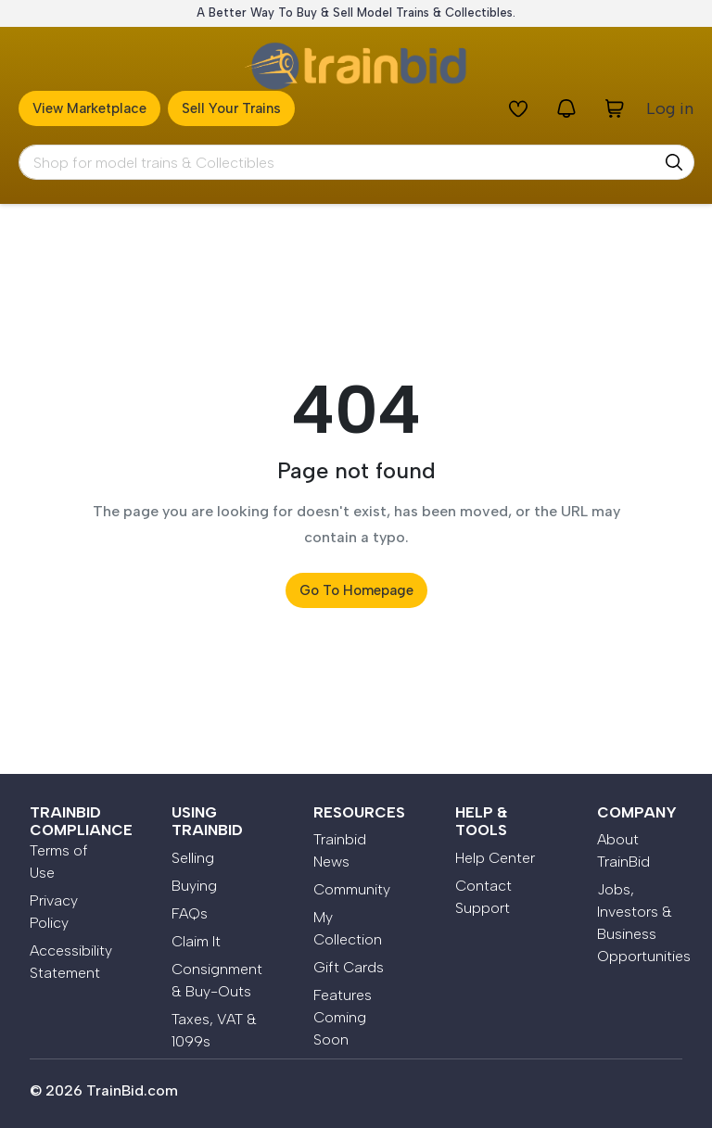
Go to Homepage (356, 590)
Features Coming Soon (342, 1017)
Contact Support (483, 897)
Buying (194, 885)
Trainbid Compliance (81, 821)
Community (351, 889)
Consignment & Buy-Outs (217, 980)
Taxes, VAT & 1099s (214, 1030)
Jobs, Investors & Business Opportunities (639, 923)
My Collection (347, 928)
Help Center (495, 858)
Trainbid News (339, 850)
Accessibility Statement (71, 962)
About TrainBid (623, 850)
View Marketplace (89, 108)
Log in (669, 108)
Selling (193, 858)
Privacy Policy (54, 912)
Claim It (196, 941)
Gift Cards (348, 967)
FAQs (190, 913)
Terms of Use (59, 861)
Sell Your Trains (231, 108)
